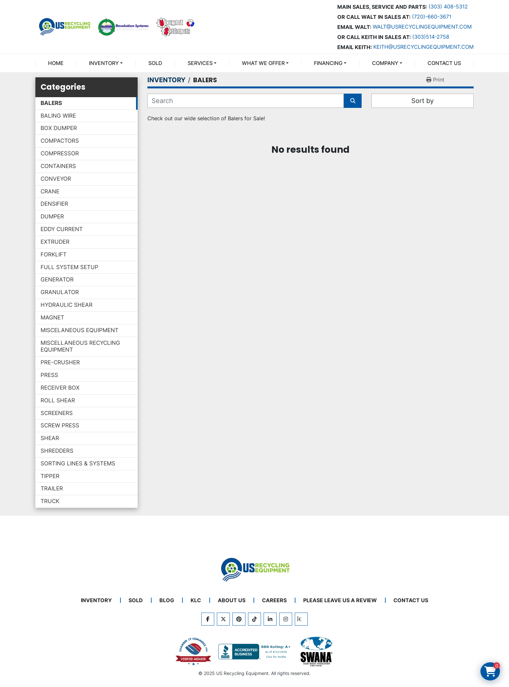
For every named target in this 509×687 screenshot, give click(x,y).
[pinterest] (238, 619)
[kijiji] (301, 619)
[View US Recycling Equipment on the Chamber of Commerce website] (193, 651)
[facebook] (207, 619)
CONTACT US (444, 63)
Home (56, 63)
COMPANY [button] (385, 63)
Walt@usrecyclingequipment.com (422, 26)
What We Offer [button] (263, 63)
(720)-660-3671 (431, 16)
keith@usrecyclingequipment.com (423, 47)
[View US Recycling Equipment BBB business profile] (255, 651)
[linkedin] (270, 619)
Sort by (422, 101)
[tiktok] (254, 619)
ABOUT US (231, 600)
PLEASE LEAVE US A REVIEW (340, 600)
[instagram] (285, 619)
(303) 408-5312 (448, 6)
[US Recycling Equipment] (254, 569)
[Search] (245, 101)
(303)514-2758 (430, 36)
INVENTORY (104, 63)
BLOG (166, 600)
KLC (196, 600)
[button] (105, 63)
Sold (155, 63)
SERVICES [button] (200, 63)
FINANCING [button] (328, 63)
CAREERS (274, 600)
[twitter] (223, 619)
